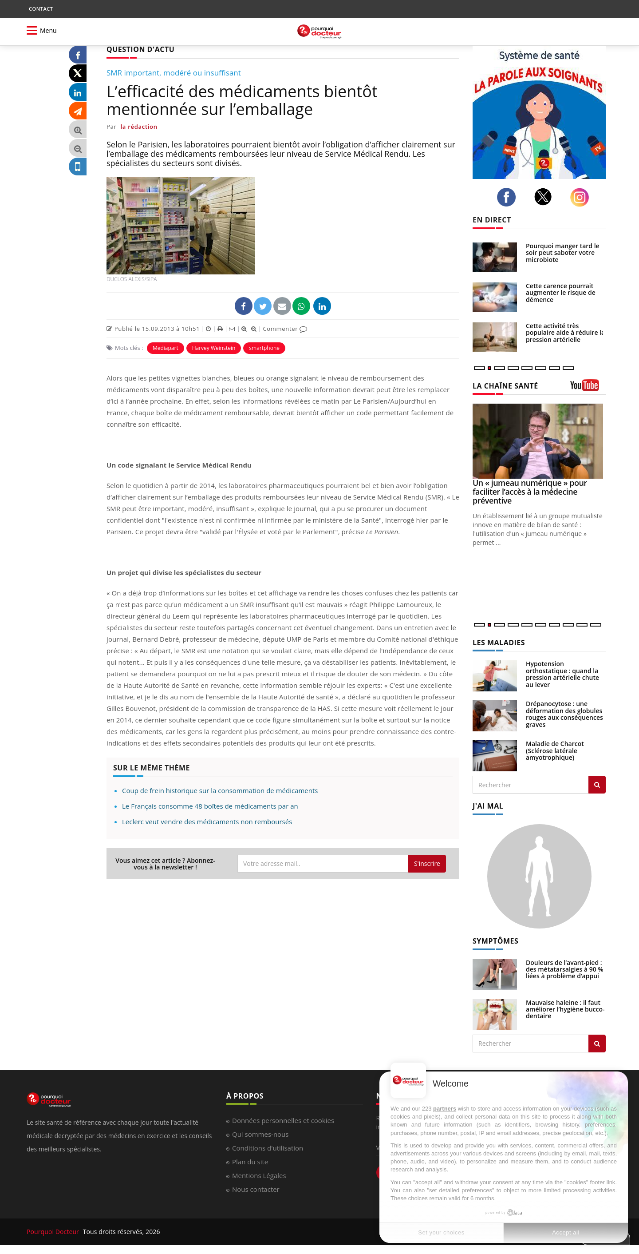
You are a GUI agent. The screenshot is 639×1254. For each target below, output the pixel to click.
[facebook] (509, 197)
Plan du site (250, 1161)
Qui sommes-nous (260, 1134)
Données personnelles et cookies (283, 1120)
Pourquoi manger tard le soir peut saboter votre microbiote (563, 253)
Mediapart (165, 348)
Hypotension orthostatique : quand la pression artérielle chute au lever (562, 673)
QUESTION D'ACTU (140, 49)
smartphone (264, 348)
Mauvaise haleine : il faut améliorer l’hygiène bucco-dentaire (565, 1009)
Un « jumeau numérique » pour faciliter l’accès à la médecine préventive (530, 491)
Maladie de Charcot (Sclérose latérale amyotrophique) (555, 750)
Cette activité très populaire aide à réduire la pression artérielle (565, 332)
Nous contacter (256, 1189)
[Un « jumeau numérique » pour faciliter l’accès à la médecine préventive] (539, 441)
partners (444, 1108)
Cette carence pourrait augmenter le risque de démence (561, 293)
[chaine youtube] (588, 388)
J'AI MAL (488, 806)
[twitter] (545, 197)
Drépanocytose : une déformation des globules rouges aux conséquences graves (564, 713)
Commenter (285, 329)
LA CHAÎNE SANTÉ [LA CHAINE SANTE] (505, 386)
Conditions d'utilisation (267, 1147)
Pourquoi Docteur (54, 1231)
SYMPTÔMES (495, 941)
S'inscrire (427, 863)
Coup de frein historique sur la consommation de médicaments (220, 790)
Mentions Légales (259, 1175)
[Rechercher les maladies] (597, 785)
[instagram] (582, 197)
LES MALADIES (499, 642)
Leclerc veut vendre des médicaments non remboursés (207, 821)
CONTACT (41, 8)
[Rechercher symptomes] (597, 1043)
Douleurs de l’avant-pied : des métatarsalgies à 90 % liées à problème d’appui (565, 969)
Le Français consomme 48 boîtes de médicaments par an (210, 806)
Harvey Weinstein (214, 348)
